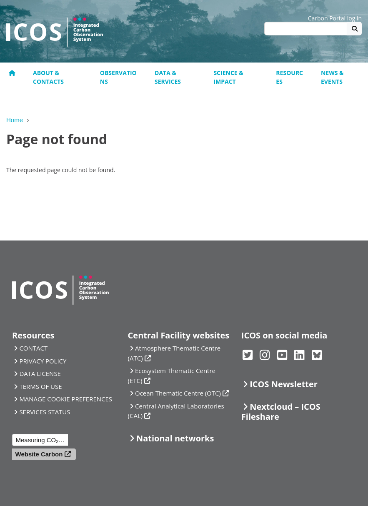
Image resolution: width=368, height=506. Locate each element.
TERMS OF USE (40, 386)
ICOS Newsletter (284, 384)
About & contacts (48, 77)
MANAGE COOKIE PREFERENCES (65, 399)
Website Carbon (39, 454)
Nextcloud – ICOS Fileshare (280, 411)
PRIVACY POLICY (42, 361)
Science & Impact (228, 77)
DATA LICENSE (40, 373)
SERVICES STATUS (44, 412)
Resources (289, 77)
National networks (175, 438)
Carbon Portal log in (335, 18)
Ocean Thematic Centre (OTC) (178, 393)
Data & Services (168, 77)
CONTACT (33, 348)
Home (14, 119)
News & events (332, 77)
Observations (118, 77)
